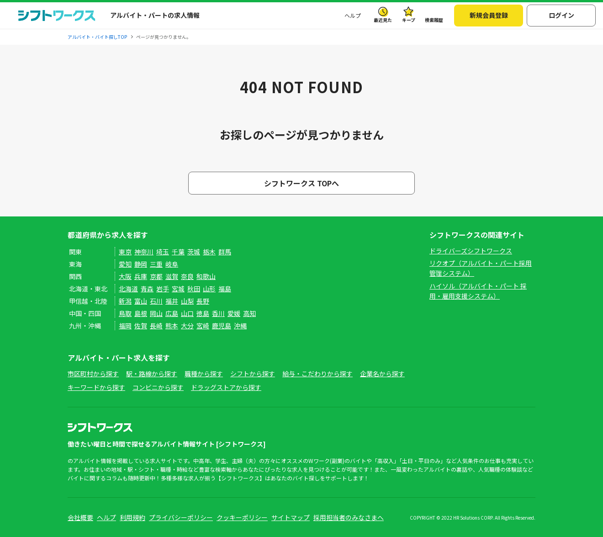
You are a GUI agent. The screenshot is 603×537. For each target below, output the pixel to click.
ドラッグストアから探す (226, 387)
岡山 (156, 313)
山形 (209, 288)
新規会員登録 (489, 15)
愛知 (125, 263)
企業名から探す (382, 373)
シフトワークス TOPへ (301, 183)
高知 (249, 313)
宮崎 (202, 325)
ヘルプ (352, 15)
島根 (140, 313)
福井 (171, 300)
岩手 (162, 288)
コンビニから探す (158, 387)
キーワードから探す (96, 387)
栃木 (209, 251)
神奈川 (143, 251)
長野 (202, 300)
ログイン (561, 15)
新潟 (125, 300)
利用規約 (132, 517)
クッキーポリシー (242, 517)
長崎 (156, 325)
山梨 (187, 300)
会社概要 (80, 517)
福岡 (125, 325)
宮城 (178, 288)
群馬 (224, 251)
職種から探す (204, 373)
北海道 (128, 288)
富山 (140, 300)
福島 (224, 288)
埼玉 (162, 251)
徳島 (202, 313)
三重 (156, 263)
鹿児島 (221, 325)
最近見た (383, 19)
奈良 (187, 276)
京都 (156, 276)
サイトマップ (290, 517)
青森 (147, 288)
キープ (408, 19)
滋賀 (171, 276)
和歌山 (206, 276)
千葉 (178, 251)
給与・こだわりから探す (317, 373)
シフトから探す (252, 373)
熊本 (171, 325)
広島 (171, 313)
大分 (187, 325)
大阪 (125, 276)
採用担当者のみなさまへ (348, 517)
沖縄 (240, 325)
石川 (156, 300)
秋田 (193, 288)
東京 (125, 251)
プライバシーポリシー (181, 517)
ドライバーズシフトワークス (470, 250)
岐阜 (171, 263)
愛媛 (233, 313)
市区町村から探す (93, 373)
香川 (218, 313)
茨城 (193, 251)
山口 (187, 313)
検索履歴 (434, 19)
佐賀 (140, 325)
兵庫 (140, 276)
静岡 (140, 263)
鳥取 (125, 313)
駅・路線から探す (151, 373)
